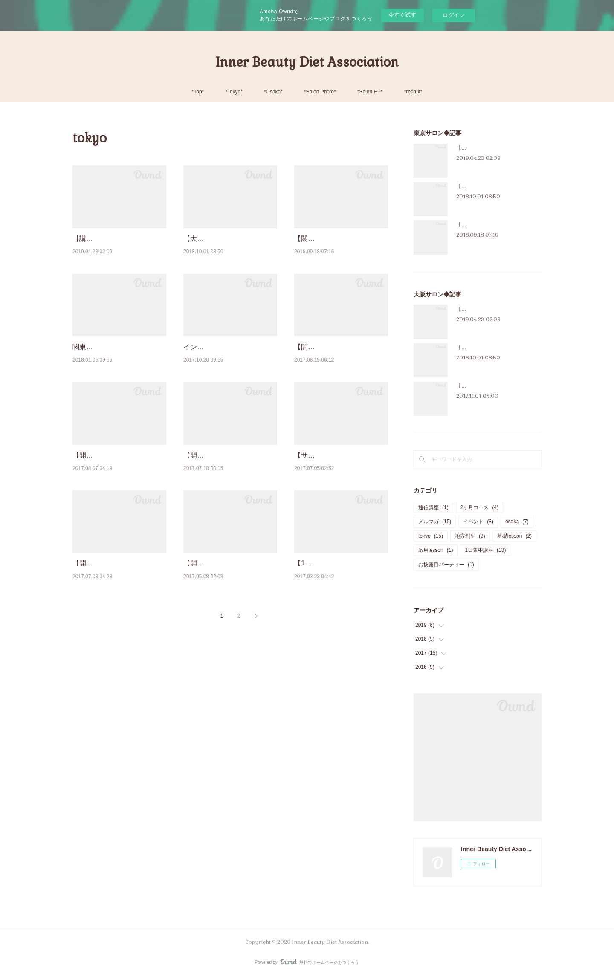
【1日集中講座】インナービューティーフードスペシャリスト (340, 628)
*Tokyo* (234, 92)
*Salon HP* (370, 92)
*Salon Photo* (320, 92)
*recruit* (413, 92)
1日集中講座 (485, 550)
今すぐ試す (402, 15)
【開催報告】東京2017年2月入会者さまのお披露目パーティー (227, 628)
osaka (517, 522)
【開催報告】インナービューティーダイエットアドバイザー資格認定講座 (116, 628)
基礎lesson (514, 536)
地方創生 (470, 536)
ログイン (454, 15)
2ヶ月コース (479, 507)
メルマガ (434, 522)
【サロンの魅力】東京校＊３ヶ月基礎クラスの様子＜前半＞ (338, 498)
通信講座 (433, 507)
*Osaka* (273, 92)
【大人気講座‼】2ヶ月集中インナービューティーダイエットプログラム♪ (227, 249)
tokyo (430, 536)
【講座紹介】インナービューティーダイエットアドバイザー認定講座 (116, 249)
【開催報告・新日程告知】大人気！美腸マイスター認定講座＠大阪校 (227, 498)
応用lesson (435, 550)
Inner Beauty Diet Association (307, 62)
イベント (478, 522)
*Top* (198, 92)
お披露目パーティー (446, 565)
